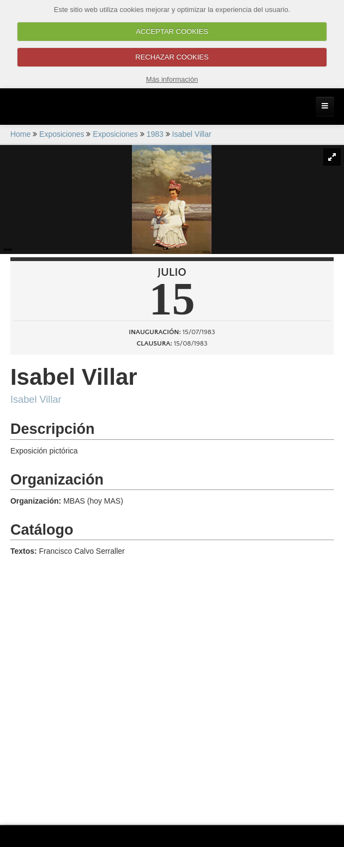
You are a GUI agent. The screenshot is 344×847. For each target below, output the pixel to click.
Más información (172, 79)
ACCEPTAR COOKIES (172, 31)
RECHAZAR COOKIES (171, 57)
